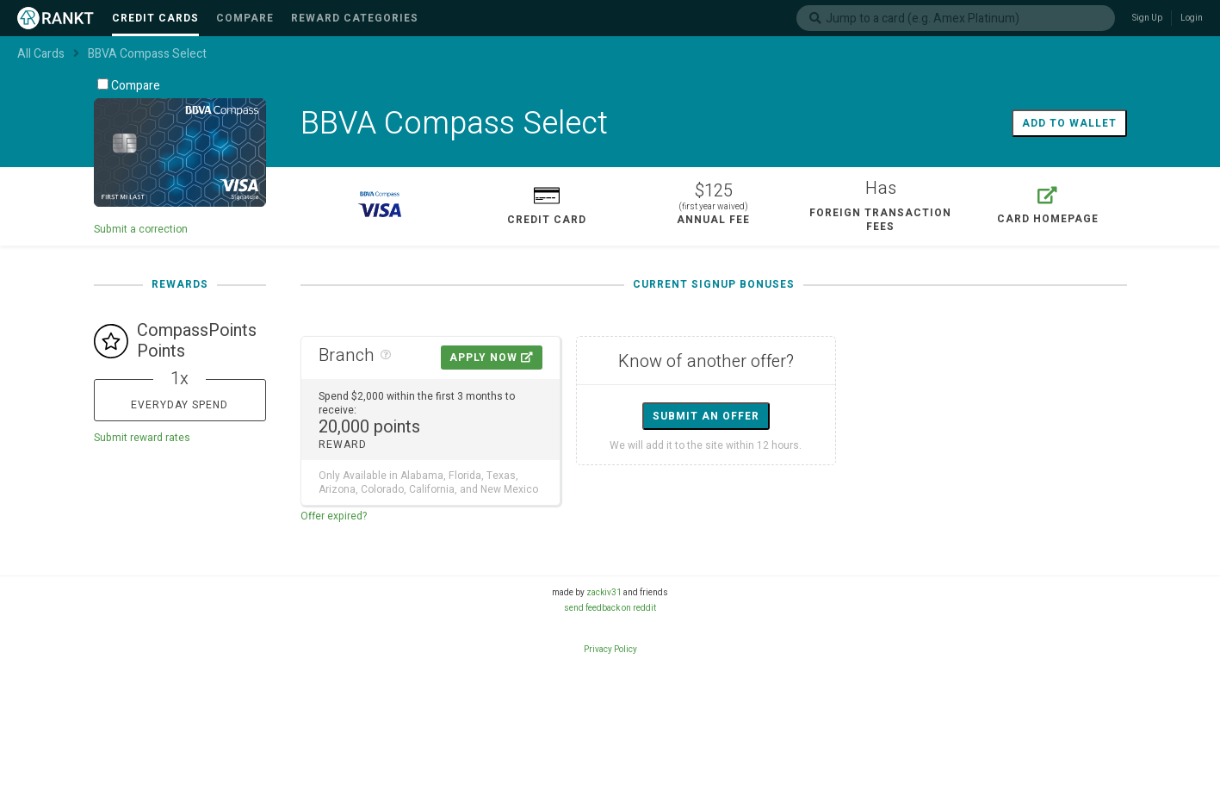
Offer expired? (333, 516)
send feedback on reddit (610, 608)
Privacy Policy (610, 650)
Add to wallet (1069, 123)
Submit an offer (706, 416)
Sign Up (1147, 18)
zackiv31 (604, 593)
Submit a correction (141, 229)
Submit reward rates (142, 437)
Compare (128, 86)
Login (1191, 18)
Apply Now (491, 357)
